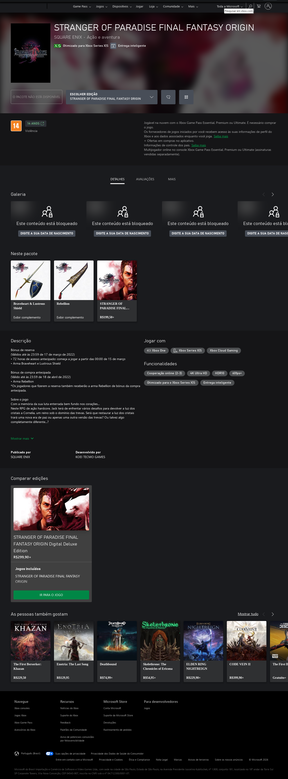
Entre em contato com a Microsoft (74, 759)
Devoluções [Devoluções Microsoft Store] (110, 722)
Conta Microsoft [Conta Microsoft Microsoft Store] (112, 708)
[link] (30, 291)
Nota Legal (162, 759)
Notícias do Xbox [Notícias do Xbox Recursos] (69, 708)
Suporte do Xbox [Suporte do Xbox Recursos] (69, 715)
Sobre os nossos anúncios (229, 759)
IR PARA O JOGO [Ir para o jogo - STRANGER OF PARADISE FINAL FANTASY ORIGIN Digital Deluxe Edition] (51, 595)
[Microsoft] (29, 6)
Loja (152, 6)
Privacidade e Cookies (111, 759)
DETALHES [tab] (117, 179)
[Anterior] (263, 194)
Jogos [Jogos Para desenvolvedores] (147, 708)
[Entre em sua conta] (268, 6)
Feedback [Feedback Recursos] (65, 722)
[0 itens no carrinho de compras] (259, 5)
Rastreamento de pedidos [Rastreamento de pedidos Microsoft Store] (118, 729)
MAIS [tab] (172, 179)
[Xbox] (59, 6)
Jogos (100, 6)
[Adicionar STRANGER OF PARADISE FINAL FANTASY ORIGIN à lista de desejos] (168, 97)
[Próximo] (272, 194)
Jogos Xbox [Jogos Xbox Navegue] (20, 715)
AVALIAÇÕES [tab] (145, 179)
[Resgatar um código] (186, 97)
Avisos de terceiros (198, 759)
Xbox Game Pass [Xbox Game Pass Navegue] (23, 722)
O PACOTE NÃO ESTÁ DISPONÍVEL (36, 97)
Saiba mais (221, 136)
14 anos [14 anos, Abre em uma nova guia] (35, 123)
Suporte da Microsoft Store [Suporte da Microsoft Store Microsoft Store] (118, 715)
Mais (191, 6)
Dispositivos (120, 6)
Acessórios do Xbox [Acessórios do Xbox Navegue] (24, 729)
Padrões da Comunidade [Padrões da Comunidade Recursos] (73, 729)
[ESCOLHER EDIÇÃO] (112, 97)
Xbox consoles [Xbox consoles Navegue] (22, 708)
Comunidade (171, 6)
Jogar (139, 6)
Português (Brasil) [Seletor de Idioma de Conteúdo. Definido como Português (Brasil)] (30, 753)
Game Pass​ (80, 6)
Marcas (178, 759)
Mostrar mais (22, 438)
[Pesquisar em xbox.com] (250, 6)
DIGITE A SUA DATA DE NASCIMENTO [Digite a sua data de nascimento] (46, 233)
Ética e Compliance (139, 759)
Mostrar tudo (248, 613)
